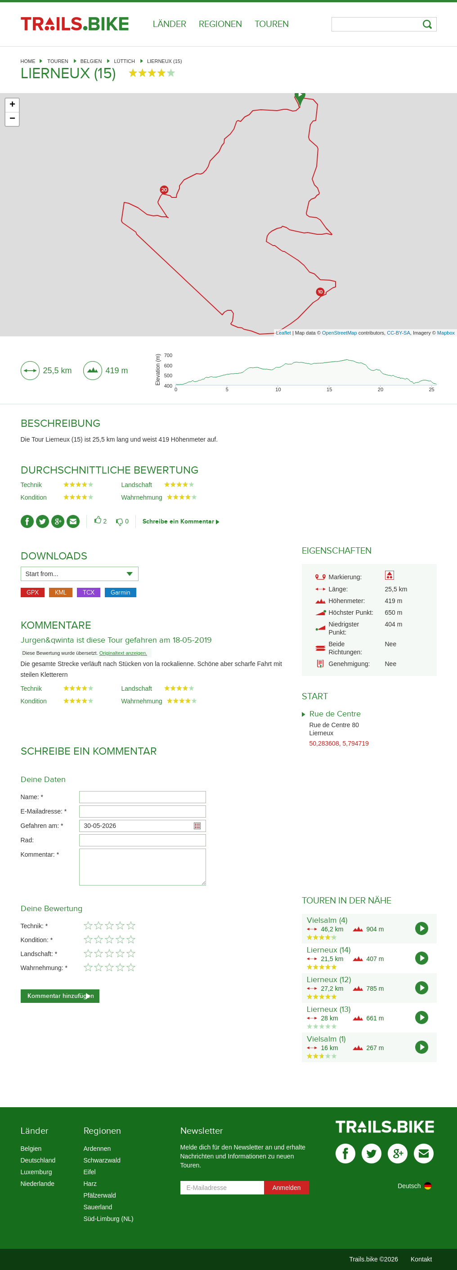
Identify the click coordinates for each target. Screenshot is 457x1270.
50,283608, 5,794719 (339, 743)
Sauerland (98, 1207)
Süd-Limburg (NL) (109, 1218)
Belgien (91, 61)
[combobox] (80, 574)
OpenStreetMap (339, 332)
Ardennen (97, 1148)
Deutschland (38, 1160)
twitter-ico (42, 521)
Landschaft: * (39, 953)
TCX (88, 592)
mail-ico (73, 521)
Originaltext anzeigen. (123, 653)
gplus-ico (57, 521)
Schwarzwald (102, 1160)
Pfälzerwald (100, 1195)
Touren (272, 24)
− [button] (12, 119)
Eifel (90, 1172)
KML (61, 592)
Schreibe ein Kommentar (178, 521)
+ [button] (12, 105)
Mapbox (446, 332)
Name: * (32, 796)
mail (424, 1153)
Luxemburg (36, 1172)
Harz (90, 1183)
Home (28, 61)
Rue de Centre (335, 714)
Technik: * (34, 926)
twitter (371, 1153)
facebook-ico (27, 521)
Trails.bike (75, 24)
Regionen (220, 24)
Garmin (120, 592)
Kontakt (421, 1259)
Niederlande (38, 1183)
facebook (345, 1153)
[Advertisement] (228, 262)
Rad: (27, 840)
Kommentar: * (40, 854)
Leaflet (283, 332)
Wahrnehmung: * (44, 967)
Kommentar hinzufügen (60, 996)
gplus (398, 1153)
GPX (33, 592)
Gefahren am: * (42, 825)
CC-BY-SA (398, 332)
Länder (169, 24)
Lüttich (124, 61)
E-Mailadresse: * (44, 811)
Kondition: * (37, 940)
